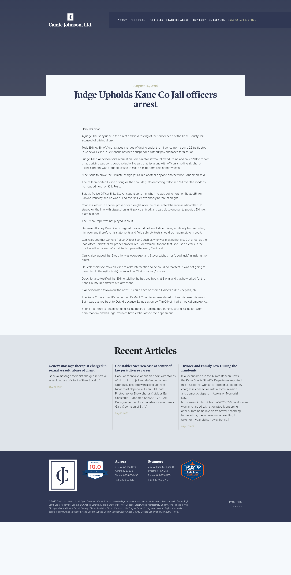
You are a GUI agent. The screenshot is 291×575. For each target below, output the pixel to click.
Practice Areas (177, 20)
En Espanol (217, 20)
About (122, 20)
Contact (199, 20)
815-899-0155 (163, 475)
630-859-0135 (130, 475)
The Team (139, 20)
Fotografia (237, 506)
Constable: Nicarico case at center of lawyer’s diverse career (143, 368)
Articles (156, 20)
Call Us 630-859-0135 (242, 20)
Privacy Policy (235, 501)
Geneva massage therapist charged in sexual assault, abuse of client (78, 368)
